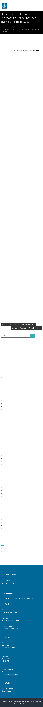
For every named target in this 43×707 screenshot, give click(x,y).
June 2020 (6, 421)
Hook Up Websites (8, 482)
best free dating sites (9, 441)
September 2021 (8, 377)
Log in (5, 551)
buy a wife (6, 452)
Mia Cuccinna (9, 583)
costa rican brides (8, 461)
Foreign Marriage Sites (10, 473)
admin (16, 40)
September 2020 (8, 412)
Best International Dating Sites (12, 444)
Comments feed (8, 557)
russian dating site (8, 522)
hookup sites (7, 485)
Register (5, 548)
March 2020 (6, 427)
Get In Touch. (7, 691)
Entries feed (6, 554)
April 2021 (6, 392)
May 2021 (6, 389)
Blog (4, 447)
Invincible (7, 580)
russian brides (7, 519)
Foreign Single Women (10, 476)
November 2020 (8, 406)
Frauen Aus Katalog (9, 479)
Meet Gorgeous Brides (10, 508)
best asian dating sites (9, 438)
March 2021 (6, 395)
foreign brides (7, 470)
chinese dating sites (9, 458)
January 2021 (7, 400)
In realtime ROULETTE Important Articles (15, 353)
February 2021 (7, 398)
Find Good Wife (7, 467)
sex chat (5, 525)
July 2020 (6, 418)
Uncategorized (13, 27)
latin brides (6, 490)
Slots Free (6, 356)
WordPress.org (7, 560)
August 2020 (7, 415)
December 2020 (8, 403)
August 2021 (6, 380)
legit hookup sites (8, 493)
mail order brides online (10, 502)
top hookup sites (8, 528)
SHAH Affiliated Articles (10, 347)
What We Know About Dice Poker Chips (26, 51)
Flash (31, 701)
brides (5, 450)
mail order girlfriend (9, 505)
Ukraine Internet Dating (10, 531)
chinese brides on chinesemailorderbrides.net (17, 455)
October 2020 (7, 409)
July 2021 (5, 383)
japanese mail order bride (11, 487)
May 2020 (6, 424)
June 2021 (6, 386)
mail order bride (8, 499)
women (5, 537)
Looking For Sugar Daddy (10, 496)
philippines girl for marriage (11, 517)
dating (5, 464)
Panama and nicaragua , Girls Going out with (16, 350)
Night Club (6, 511)
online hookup (7, 514)
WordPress (25, 704)
